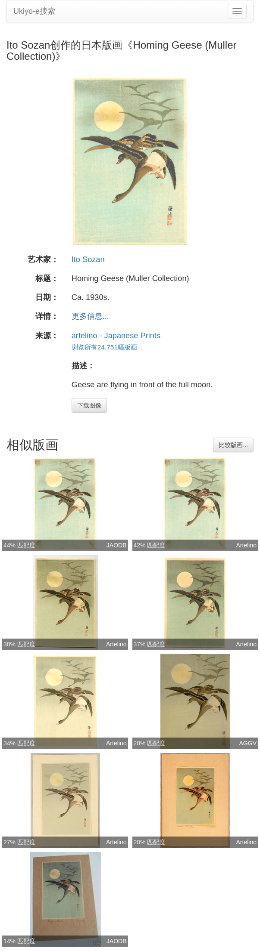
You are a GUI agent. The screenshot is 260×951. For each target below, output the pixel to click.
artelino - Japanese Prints (116, 335)
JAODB (117, 545)
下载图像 (89, 405)
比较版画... (233, 445)
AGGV (248, 743)
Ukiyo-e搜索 (34, 11)
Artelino (246, 545)
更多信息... (90, 316)
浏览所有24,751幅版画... (107, 347)
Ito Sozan (88, 259)
